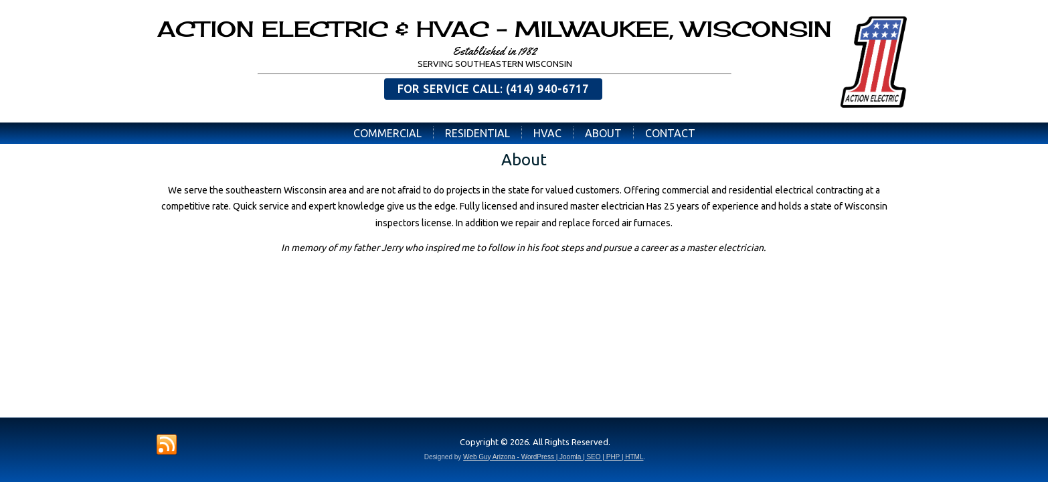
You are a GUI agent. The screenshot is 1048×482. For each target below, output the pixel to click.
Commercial (387, 133)
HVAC (547, 133)
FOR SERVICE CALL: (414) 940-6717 (493, 89)
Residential (477, 133)
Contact (670, 133)
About (603, 133)
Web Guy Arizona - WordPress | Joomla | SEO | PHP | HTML (553, 457)
